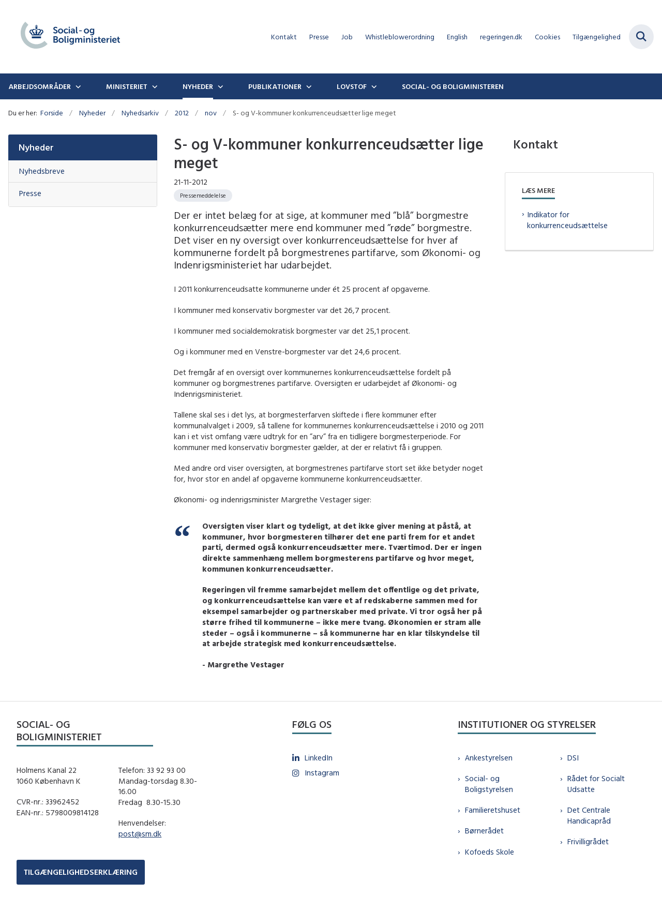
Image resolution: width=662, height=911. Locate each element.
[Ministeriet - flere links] (153, 86)
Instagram (322, 773)
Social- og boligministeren (453, 86)
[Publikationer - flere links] (308, 86)
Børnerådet (484, 830)
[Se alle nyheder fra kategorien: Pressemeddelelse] (203, 195)
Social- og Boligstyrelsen (489, 783)
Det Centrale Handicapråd (589, 815)
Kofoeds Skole (489, 852)
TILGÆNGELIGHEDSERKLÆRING (81, 872)
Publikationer (275, 86)
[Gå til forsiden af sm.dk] (66, 37)
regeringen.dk (501, 37)
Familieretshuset (492, 810)
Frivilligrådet (588, 841)
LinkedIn (319, 758)
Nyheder (198, 86)
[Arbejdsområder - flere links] (77, 86)
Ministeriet (126, 86)
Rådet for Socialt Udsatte (596, 783)
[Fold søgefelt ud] (641, 36)
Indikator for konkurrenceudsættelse (567, 220)
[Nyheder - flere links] (219, 86)
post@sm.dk (139, 834)
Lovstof (352, 86)
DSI (573, 758)
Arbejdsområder (39, 86)
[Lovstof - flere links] (373, 86)
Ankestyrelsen (489, 758)
